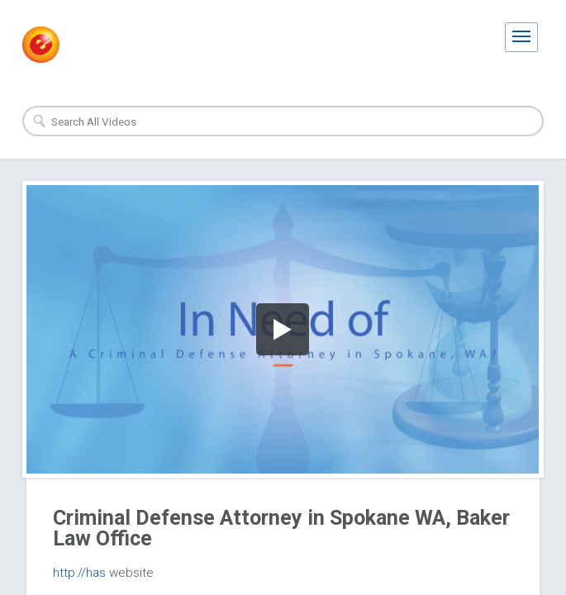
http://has (79, 572)
